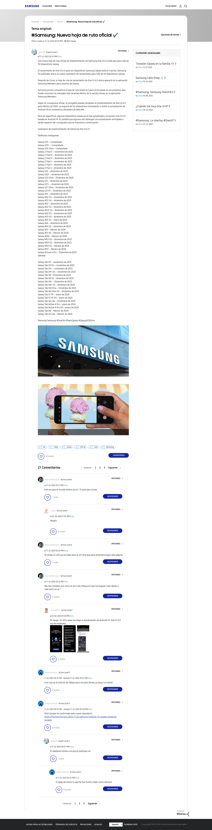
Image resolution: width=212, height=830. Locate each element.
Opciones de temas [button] (170, 34)
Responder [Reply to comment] (112, 496)
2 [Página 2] (99, 467)
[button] (124, 51)
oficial (82, 447)
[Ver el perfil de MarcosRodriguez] (52, 479)
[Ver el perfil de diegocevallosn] (51, 672)
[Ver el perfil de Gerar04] (41, 52)
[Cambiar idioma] (116, 824)
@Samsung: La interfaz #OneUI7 (155, 120)
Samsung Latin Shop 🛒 (150, 77)
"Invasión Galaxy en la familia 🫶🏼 (155, 63)
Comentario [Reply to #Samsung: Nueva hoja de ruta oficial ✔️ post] (119, 455)
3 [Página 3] (104, 467)
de (44, 447)
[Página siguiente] (114, 468)
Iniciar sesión (170, 6)
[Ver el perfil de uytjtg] (53, 511)
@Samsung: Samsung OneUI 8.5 (154, 92)
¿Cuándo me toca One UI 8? (152, 106)
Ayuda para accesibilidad (39, 824)
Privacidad (85, 824)
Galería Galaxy (61, 6)
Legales (98, 824)
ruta (95, 447)
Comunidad (47, 6)
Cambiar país (131, 824)
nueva (69, 447)
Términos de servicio (66, 824)
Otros (59, 56)
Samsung (110, 447)
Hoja (56, 447)
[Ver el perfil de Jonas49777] (55, 610)
